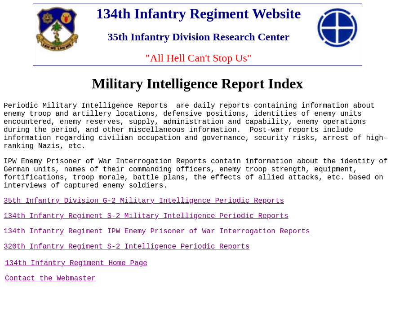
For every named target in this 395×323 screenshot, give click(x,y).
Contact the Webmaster (50, 279)
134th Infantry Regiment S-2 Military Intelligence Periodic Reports (146, 216)
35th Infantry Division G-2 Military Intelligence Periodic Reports (144, 201)
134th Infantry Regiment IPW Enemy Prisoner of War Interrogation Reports (157, 231)
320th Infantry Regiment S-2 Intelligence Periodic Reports (126, 247)
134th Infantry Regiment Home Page (76, 263)
